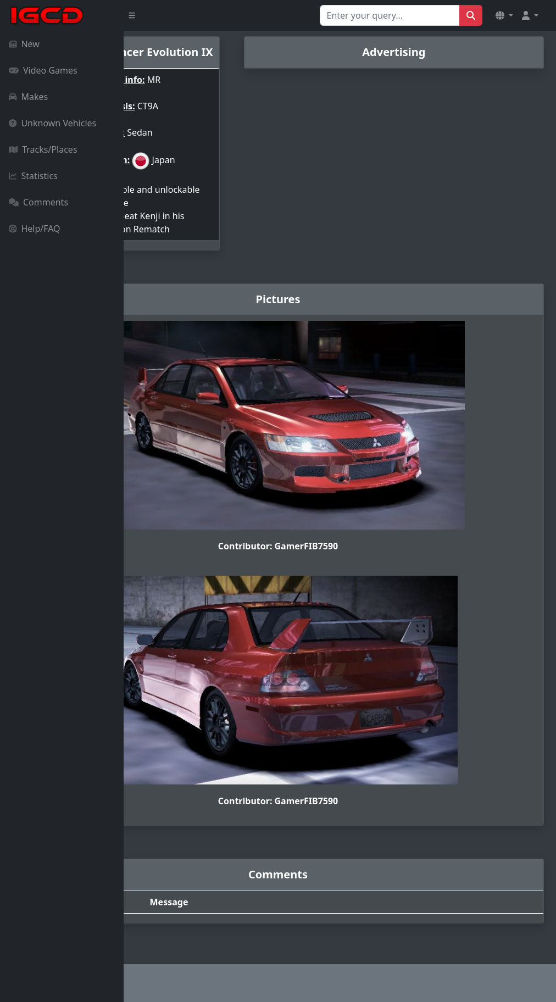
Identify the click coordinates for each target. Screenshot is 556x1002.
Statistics (33, 176)
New (24, 44)
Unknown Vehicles (52, 123)
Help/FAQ (34, 228)
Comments (38, 202)
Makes (28, 97)
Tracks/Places (43, 149)
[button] (504, 15)
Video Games (43, 70)
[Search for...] (390, 15)
